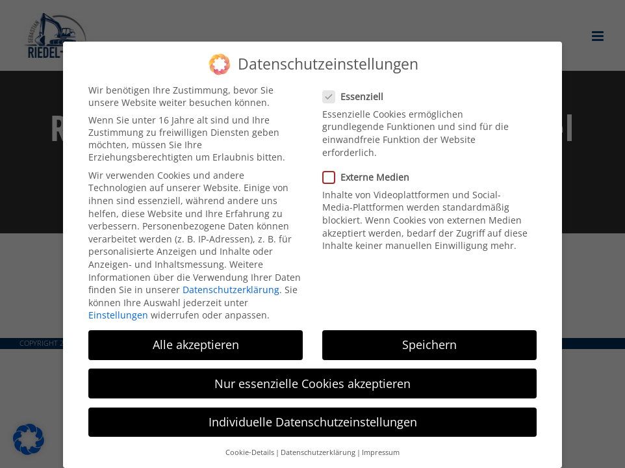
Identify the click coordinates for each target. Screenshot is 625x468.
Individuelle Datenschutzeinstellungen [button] (313, 422)
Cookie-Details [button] (249, 452)
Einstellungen (118, 315)
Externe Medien (371, 177)
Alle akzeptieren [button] (196, 344)
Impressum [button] (381, 452)
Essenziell (358, 96)
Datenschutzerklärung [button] (318, 452)
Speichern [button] (429, 344)
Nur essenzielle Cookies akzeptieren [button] (312, 383)
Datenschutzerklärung (231, 289)
